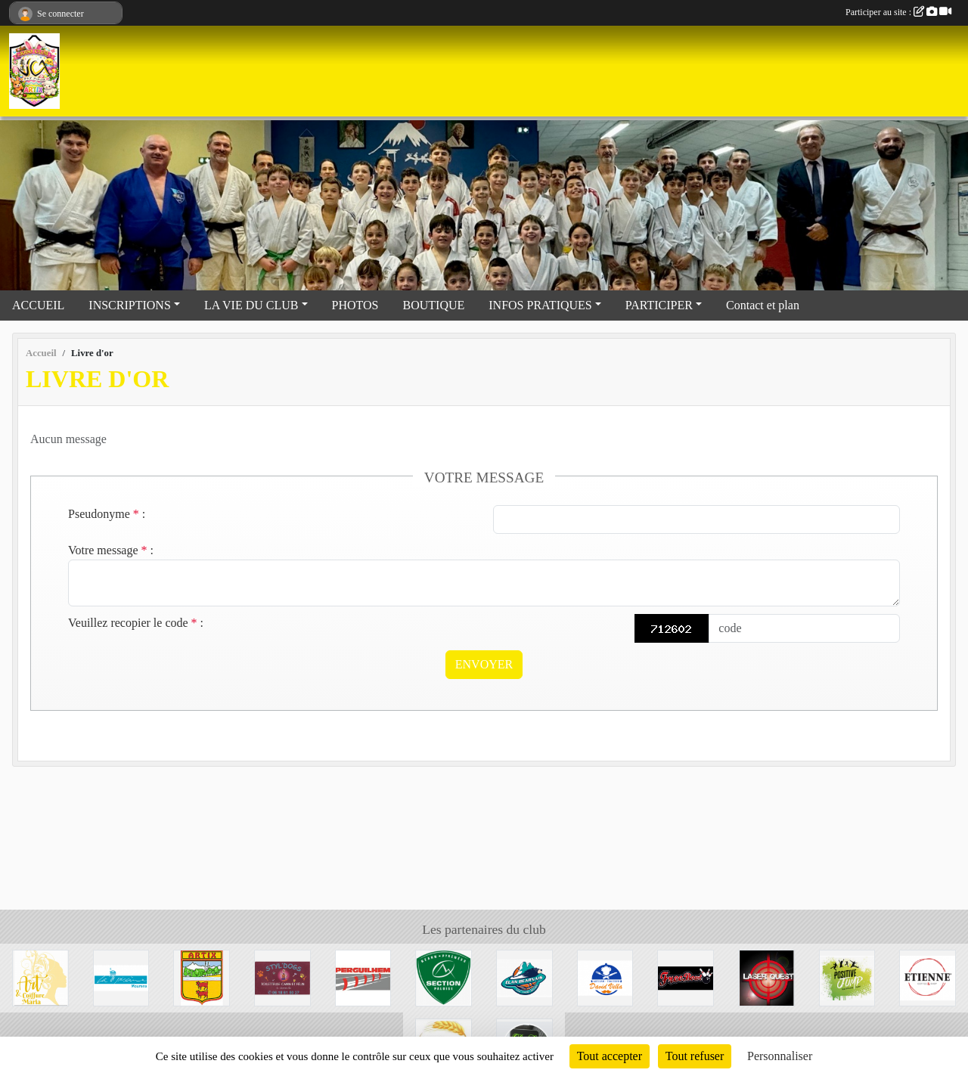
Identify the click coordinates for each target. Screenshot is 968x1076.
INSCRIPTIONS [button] (129, 305)
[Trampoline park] (847, 976)
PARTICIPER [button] (659, 305)
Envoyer (484, 664)
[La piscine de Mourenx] (121, 976)
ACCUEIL (38, 305)
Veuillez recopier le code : (135, 622)
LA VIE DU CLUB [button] (251, 305)
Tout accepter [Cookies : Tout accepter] (609, 1056)
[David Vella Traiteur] (605, 976)
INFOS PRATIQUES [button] (540, 305)
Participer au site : (898, 12)
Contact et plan (762, 305)
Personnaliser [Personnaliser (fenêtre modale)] (779, 1056)
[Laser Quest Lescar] (766, 976)
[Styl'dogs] (282, 976)
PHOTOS (355, 305)
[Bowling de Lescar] (685, 976)
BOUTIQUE (434, 305)
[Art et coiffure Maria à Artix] (40, 976)
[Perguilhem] (363, 976)
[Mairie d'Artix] (201, 976)
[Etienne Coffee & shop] (927, 976)
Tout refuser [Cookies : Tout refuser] (695, 1056)
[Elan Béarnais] (524, 976)
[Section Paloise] (443, 976)
